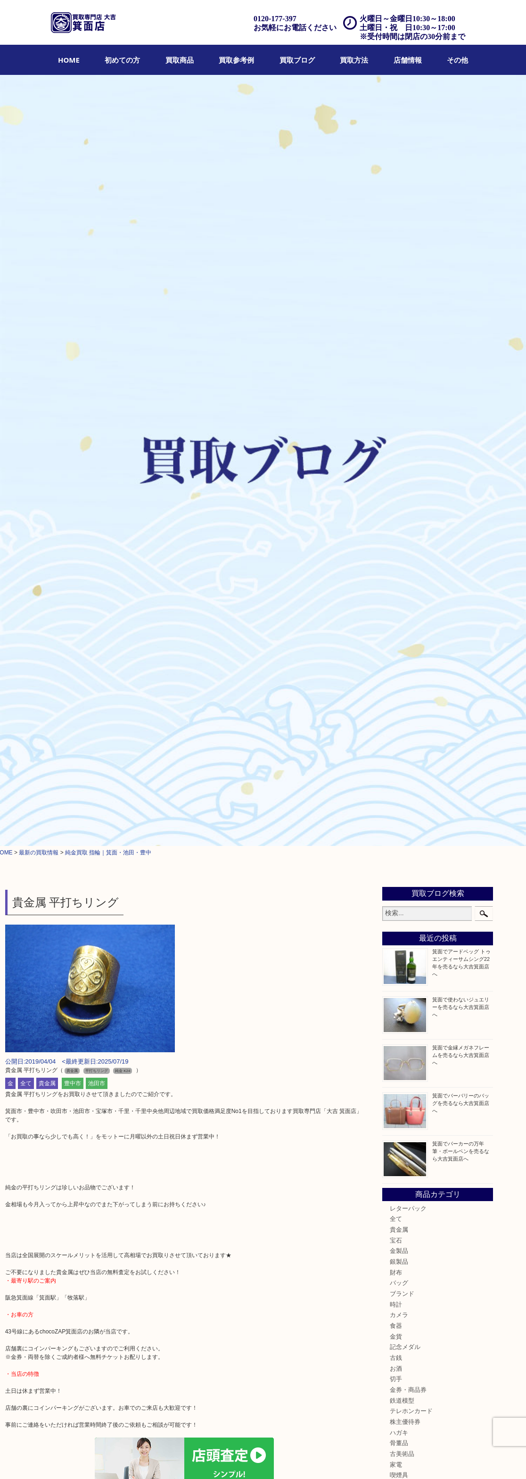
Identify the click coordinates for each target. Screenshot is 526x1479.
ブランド (402, 533)
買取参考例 (236, 60)
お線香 (399, 736)
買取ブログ (297, 60)
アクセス (258, 1458)
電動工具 (402, 725)
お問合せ (305, 1458)
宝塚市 (399, 933)
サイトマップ (404, 1458)
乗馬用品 (402, 843)
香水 (396, 779)
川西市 (399, 954)
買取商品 (179, 60)
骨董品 (399, 683)
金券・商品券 (408, 629)
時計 (396, 544)
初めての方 (122, 60)
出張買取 (199, 1458)
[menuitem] (69, 59)
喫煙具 (399, 715)
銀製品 (399, 501)
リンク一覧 (441, 1458)
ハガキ (399, 672)
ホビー (399, 832)
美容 (396, 800)
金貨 (396, 576)
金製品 (399, 491)
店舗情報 (408, 60)
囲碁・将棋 (405, 853)
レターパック (408, 448)
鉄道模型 (402, 640)
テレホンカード (411, 651)
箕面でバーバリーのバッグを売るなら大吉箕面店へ (460, 342)
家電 (396, 704)
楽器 (396, 768)
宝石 (396, 480)
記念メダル (405, 587)
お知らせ (402, 875)
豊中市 (72, 323)
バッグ (399, 523)
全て (26, 323)
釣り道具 (402, 757)
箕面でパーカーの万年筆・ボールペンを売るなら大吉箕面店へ (460, 390)
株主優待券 (405, 661)
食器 (396, 565)
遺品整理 (228, 1458)
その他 (457, 60)
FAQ (282, 1458)
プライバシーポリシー (351, 1458)
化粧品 (399, 789)
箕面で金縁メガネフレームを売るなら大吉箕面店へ (460, 294)
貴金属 (47, 323)
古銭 (396, 597)
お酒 (396, 608)
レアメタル (405, 821)
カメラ (399, 555)
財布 (396, 512)
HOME (69, 60)
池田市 (96, 323)
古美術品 (402, 694)
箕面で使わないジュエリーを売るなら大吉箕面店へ (460, 246)
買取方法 (354, 60)
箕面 (396, 901)
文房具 (399, 747)
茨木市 (399, 922)
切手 (396, 619)
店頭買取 (169, 1458)
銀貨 (396, 811)
